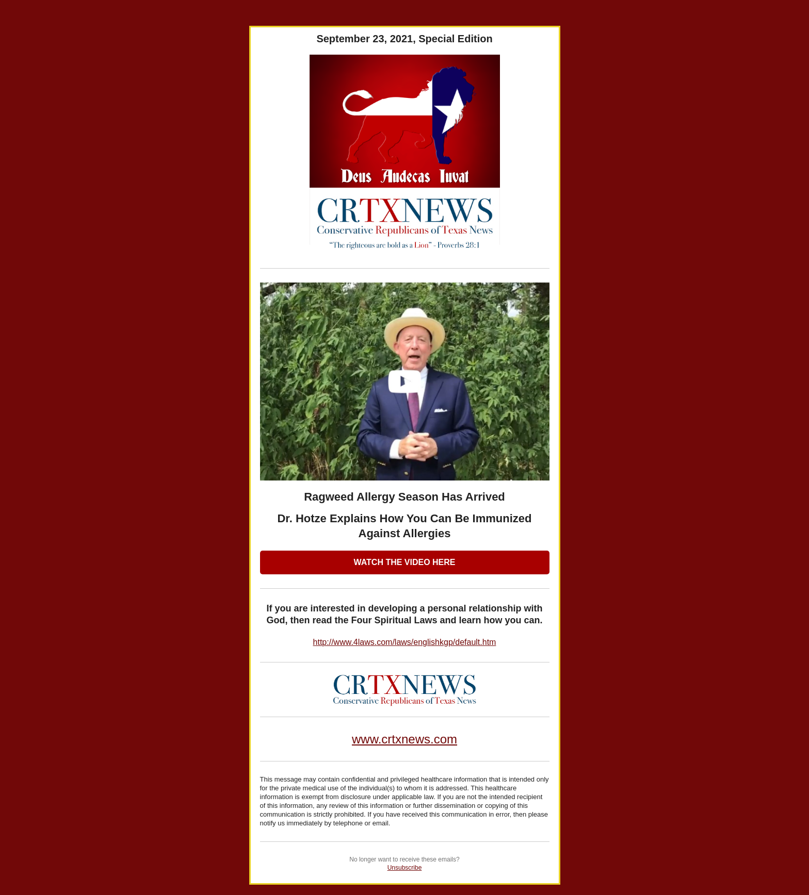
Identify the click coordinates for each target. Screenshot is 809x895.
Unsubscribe (404, 867)
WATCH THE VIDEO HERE (404, 562)
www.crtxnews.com (404, 739)
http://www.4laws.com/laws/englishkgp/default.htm (404, 642)
